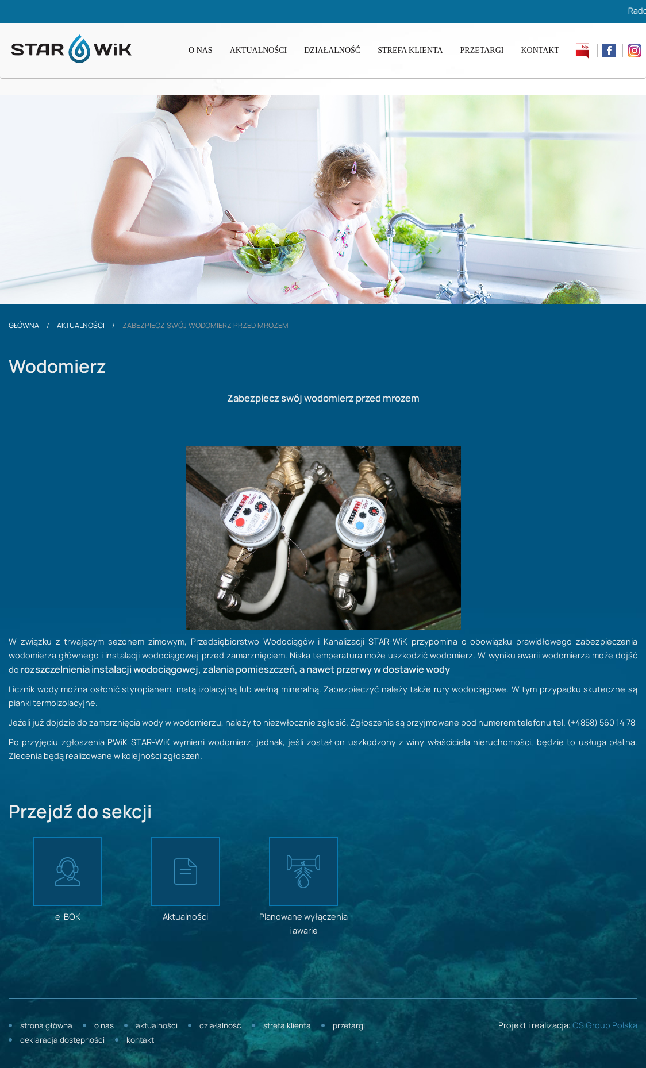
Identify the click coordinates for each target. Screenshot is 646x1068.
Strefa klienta (410, 50)
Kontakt (540, 50)
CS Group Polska (604, 1026)
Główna (24, 325)
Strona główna (46, 1026)
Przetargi (482, 50)
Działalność (332, 50)
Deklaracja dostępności (62, 1040)
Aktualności (258, 50)
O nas (201, 50)
